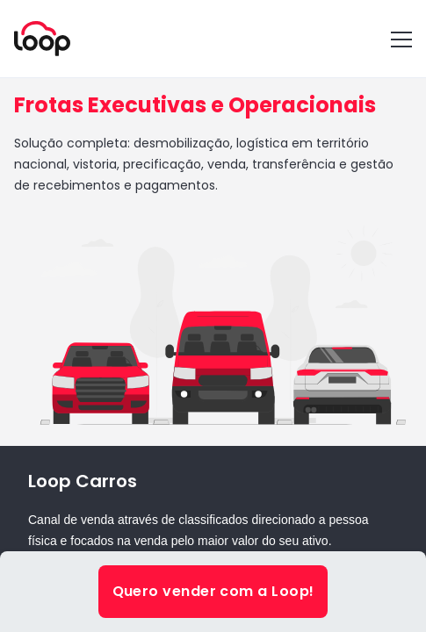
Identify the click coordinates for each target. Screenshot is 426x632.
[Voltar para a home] (42, 38)
